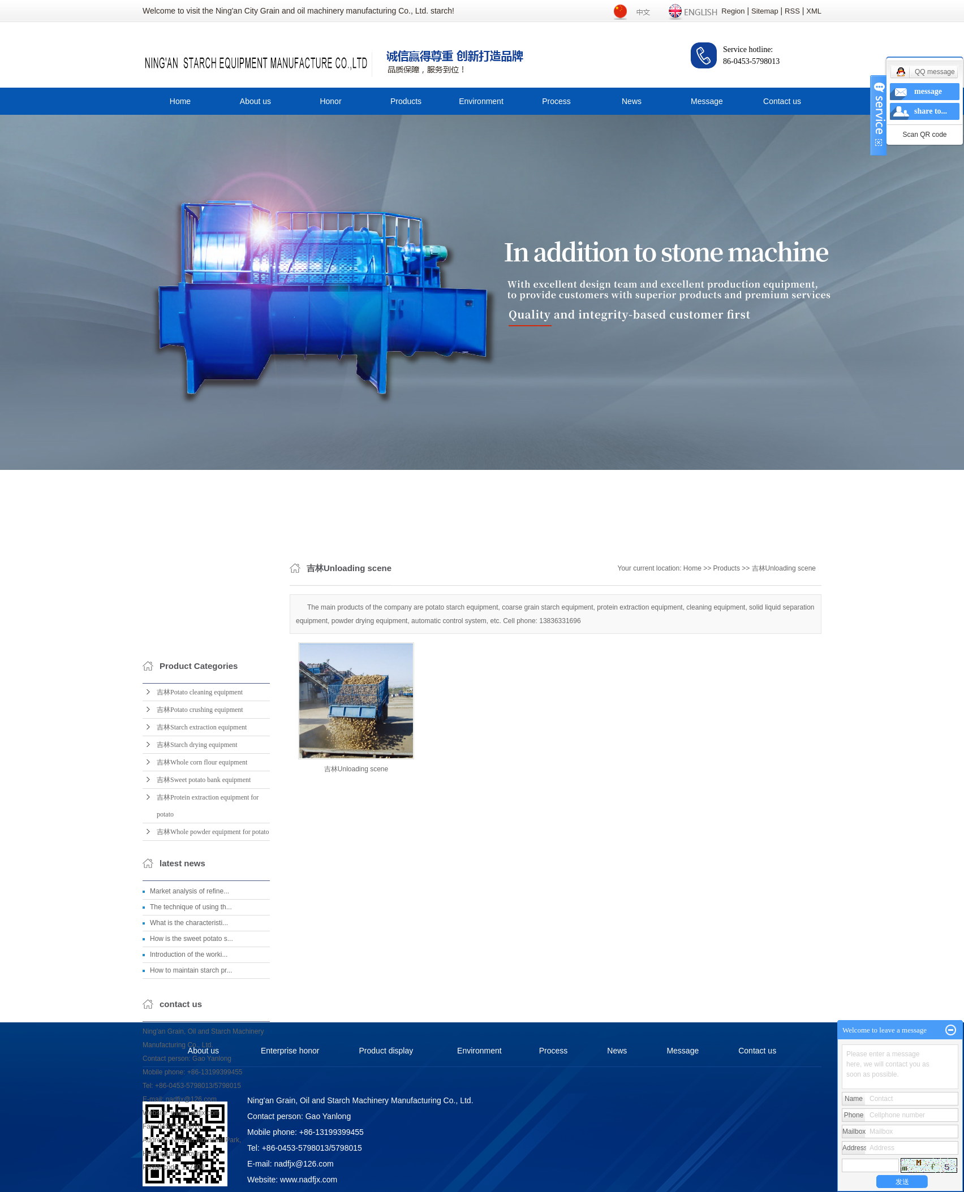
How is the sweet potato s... (191, 1150)
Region (732, 11)
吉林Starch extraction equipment (202, 939)
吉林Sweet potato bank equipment (204, 991)
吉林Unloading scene (784, 660)
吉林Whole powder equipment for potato (213, 1043)
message (928, 91)
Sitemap (764, 11)
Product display (386, 1050)
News (632, 101)
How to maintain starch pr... (191, 1182)
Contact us (782, 101)
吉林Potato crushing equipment (200, 921)
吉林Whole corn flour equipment (202, 974)
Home (180, 101)
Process (556, 101)
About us (255, 101)
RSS (792, 11)
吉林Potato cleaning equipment (200, 904)
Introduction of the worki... (188, 1166)
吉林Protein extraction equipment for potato (208, 1017)
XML (813, 11)
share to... (930, 111)
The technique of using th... (191, 1118)
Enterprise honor (290, 1050)
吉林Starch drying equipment (197, 956)
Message (707, 101)
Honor (330, 101)
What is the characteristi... (189, 1134)
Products (405, 101)
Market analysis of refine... (189, 1103)
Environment (481, 101)
